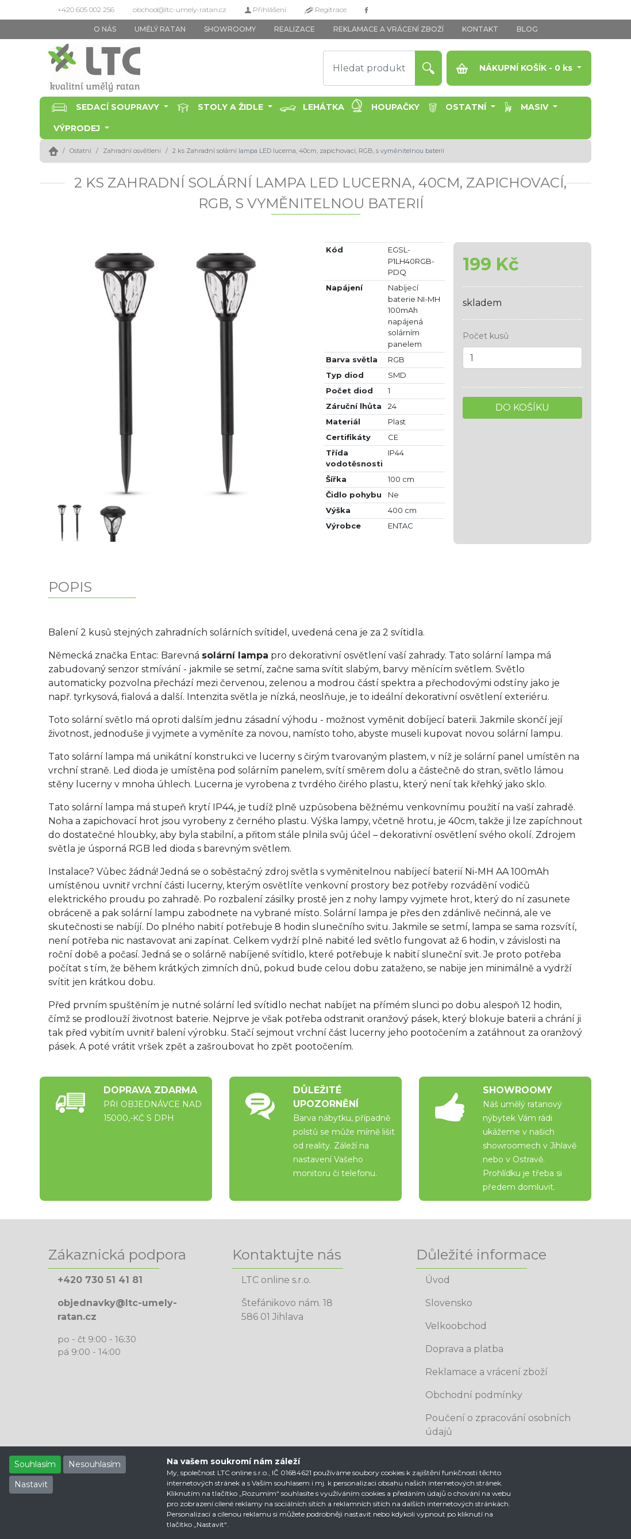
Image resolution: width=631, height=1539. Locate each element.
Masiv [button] (536, 107)
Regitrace (326, 9)
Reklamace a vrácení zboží (486, 1371)
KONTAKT (480, 29)
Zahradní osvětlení (132, 151)
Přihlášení (265, 9)
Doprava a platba (464, 1348)
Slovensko (448, 1302)
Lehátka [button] (323, 107)
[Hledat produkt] (369, 68)
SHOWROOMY (230, 29)
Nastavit (31, 1484)
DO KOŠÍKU (522, 407)
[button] (67, 371)
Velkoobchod (456, 1325)
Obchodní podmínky (473, 1394)
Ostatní (80, 151)
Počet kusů (486, 336)
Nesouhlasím (94, 1464)
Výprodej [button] (77, 128)
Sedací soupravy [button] (118, 107)
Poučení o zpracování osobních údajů (498, 1424)
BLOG (527, 29)
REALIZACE (294, 29)
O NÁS (105, 29)
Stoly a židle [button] (232, 107)
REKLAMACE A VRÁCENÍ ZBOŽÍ (388, 29)
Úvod (437, 1279)
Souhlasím (35, 1464)
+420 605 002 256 (85, 9)
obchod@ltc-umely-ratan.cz (179, 9)
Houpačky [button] (395, 107)
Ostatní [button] (466, 107)
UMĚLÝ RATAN (160, 29)
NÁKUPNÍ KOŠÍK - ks (515, 68)
